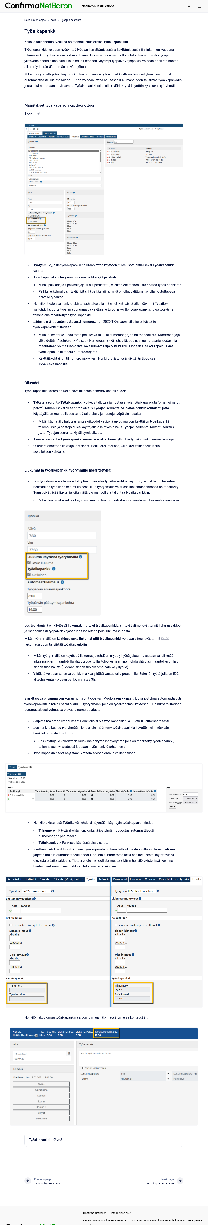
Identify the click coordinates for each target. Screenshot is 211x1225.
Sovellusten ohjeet (35, 20)
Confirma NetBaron (94, 1213)
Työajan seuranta (71, 20)
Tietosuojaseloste (120, 1213)
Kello (54, 20)
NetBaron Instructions (98, 6)
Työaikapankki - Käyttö (45, 1140)
